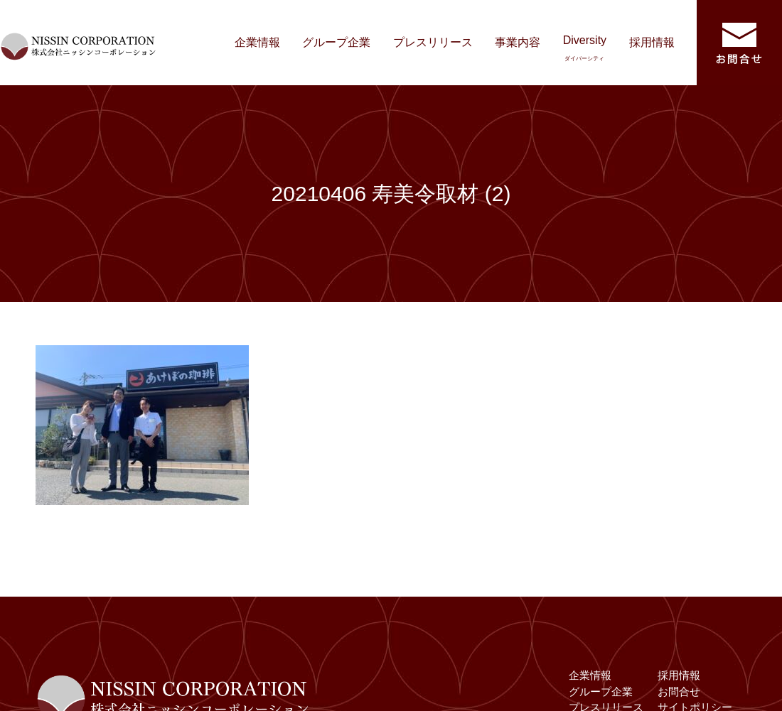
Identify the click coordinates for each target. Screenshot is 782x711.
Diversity (584, 48)
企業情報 (257, 42)
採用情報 (652, 42)
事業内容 (517, 42)
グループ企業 (336, 42)
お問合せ (679, 691)
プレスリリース (433, 42)
